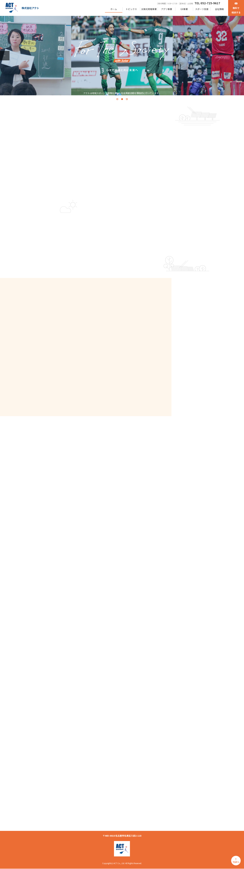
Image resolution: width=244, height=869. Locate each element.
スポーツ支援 (201, 9)
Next (239, 55)
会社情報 (219, 9)
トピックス (131, 9)
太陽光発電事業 (149, 9)
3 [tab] (127, 99)
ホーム (113, 9)
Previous (5, 55)
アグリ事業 (166, 9)
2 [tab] (122, 99)
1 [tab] (117, 99)
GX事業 (184, 9)
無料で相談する (236, 8)
